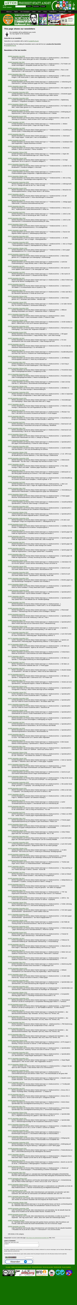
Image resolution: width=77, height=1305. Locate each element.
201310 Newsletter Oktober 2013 (17, 920)
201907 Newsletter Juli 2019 (16, 530)
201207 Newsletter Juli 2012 (16, 1010)
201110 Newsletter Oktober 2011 (17, 1064)
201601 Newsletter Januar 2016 (17, 758)
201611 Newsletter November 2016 (18, 704)
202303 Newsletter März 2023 (16, 290)
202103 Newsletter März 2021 (16, 428)
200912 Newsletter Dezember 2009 (18, 1196)
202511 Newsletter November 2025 (18, 98)
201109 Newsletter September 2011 (18, 1070)
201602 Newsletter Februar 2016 (17, 752)
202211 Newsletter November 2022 (18, 314)
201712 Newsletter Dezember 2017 (18, 632)
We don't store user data (48, 1267)
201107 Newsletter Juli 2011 (16, 1082)
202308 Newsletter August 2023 (17, 260)
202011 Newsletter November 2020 (18, 446)
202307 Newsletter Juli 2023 (16, 266)
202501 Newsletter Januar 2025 (17, 158)
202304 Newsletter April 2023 (16, 284)
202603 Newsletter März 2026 (16, 74)
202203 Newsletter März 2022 (16, 362)
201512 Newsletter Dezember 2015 (18, 764)
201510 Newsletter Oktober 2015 (17, 776)
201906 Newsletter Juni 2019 (16, 536)
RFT (39, 11)
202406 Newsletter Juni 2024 (16, 200)
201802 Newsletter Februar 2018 (17, 626)
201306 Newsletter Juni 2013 (16, 944)
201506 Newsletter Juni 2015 (16, 800)
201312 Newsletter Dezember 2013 (18, 908)
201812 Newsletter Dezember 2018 (18, 572)
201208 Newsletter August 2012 (17, 1004)
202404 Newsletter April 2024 (16, 212)
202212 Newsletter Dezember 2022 (18, 308)
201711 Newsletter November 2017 (18, 638)
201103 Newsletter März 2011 (16, 1106)
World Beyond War (57, 1267)
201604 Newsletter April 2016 (16, 740)
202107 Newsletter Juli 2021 (16, 404)
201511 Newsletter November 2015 (18, 770)
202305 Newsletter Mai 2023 (16, 278)
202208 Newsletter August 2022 (17, 332)
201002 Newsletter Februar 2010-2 (18, 1184)
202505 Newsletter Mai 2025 (16, 134)
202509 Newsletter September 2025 (18, 110)
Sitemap (4, 7)
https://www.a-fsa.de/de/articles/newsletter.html (37, 1237)
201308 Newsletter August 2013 (17, 932)
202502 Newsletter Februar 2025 (17, 152)
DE (3, 5)
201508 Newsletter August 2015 (17, 788)
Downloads (62, 11)
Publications (53, 11)
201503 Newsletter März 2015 (16, 818)
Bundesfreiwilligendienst (37, 1267)
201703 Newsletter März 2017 (16, 680)
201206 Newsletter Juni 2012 (16, 1016)
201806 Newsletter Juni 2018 (16, 602)
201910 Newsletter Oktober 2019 (17, 512)
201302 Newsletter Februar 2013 (17, 968)
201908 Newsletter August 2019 (17, 524)
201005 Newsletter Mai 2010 (16, 1166)
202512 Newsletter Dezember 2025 (18, 92)
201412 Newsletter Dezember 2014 (18, 836)
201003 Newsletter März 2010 (16, 1172)
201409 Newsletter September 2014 (18, 854)
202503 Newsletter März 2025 (16, 146)
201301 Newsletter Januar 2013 (17, 974)
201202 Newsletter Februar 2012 (17, 1040)
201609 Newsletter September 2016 (18, 716)
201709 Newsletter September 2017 (18, 650)
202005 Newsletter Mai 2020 (16, 476)
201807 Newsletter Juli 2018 (16, 596)
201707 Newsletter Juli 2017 (16, 656)
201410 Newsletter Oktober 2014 (17, 848)
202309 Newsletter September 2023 (18, 254)
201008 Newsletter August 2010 (17, 1148)
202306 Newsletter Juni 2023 (16, 272)
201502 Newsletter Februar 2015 (17, 824)
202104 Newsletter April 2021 (16, 422)
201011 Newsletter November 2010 (18, 1130)
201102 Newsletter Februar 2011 (17, 1112)
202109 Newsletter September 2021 (18, 392)
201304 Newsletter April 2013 (16, 956)
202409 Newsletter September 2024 (18, 182)
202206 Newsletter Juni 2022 (16, 344)
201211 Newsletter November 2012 (18, 986)
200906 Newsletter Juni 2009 (16, 1226)
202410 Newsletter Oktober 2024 (17, 176)
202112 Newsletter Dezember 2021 (18, 374)
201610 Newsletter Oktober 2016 (17, 710)
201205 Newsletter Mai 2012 (16, 1022)
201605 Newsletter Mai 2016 (16, 734)
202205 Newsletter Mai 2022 (16, 350)
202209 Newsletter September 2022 (18, 326)
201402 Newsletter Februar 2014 (17, 896)
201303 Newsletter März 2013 (16, 962)
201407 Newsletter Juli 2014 (16, 866)
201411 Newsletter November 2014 (18, 842)
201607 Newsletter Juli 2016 (16, 722)
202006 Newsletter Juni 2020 (16, 470)
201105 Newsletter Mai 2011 (16, 1094)
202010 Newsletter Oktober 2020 (17, 452)
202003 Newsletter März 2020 (16, 488)
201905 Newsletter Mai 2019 (16, 542)
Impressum (9, 7)
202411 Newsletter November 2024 (18, 170)
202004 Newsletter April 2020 (16, 482)
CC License (8, 1267)
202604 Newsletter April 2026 (16, 68)
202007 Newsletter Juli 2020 (16, 464)
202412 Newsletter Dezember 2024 (18, 164)
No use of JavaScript (66, 1267)
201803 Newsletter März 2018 (16, 620)
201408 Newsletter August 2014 (17, 860)
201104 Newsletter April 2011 (16, 1100)
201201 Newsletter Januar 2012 (17, 1046)
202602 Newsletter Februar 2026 (17, 80)
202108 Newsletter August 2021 (17, 398)
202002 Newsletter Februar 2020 (17, 494)
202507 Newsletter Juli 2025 (16, 122)
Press (45, 11)
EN (5, 5)
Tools (69, 11)
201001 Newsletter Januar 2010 (17, 1190)
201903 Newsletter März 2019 (16, 554)
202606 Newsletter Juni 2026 (16, 56)
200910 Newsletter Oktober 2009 (17, 1202)
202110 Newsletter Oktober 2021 (17, 386)
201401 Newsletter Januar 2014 (17, 902)
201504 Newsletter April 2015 (16, 812)
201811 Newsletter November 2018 (18, 578)
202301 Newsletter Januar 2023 (17, 302)
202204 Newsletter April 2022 (16, 356)
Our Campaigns (25, 11)
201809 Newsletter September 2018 (18, 590)
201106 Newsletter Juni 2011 (16, 1088)
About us (8, 11)
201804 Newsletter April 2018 (16, 614)
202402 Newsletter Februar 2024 (17, 224)
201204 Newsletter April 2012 (16, 1028)
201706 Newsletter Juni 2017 (16, 662)
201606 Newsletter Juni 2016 (16, 728)
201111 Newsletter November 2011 (18, 1058)
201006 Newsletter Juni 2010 (16, 1160)
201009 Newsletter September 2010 (18, 1142)
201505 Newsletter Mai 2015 (16, 806)
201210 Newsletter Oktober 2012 (17, 992)
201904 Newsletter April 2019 (16, 548)
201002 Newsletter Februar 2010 (17, 1178)
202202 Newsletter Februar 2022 (17, 368)
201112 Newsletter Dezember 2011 (18, 1052)
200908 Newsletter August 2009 (17, 1214)
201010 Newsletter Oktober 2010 (17, 1136)
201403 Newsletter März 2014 (16, 890)
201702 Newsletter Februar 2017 (17, 686)
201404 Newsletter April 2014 (16, 884)
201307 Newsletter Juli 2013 (16, 938)
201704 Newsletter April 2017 (16, 674)
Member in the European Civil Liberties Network (21, 1267)
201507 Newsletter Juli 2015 (16, 794)
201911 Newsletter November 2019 (18, 506)
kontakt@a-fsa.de (33, 41)
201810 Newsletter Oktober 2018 (17, 584)
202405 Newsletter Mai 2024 (16, 206)
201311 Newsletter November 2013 (18, 914)
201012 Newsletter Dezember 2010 (18, 1124)
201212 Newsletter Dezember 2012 (18, 980)
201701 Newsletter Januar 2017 (17, 692)
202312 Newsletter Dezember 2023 (18, 236)
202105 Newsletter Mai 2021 (16, 416)
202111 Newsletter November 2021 (18, 380)
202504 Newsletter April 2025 (16, 140)
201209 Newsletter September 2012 (18, 998)
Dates (34, 11)
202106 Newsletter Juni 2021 (16, 410)
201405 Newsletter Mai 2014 (16, 878)
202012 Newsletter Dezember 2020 (18, 440)
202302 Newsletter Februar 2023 (17, 296)
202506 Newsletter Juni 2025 (16, 128)
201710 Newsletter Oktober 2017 (17, 644)
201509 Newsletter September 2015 (18, 782)
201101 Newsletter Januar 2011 (17, 1118)
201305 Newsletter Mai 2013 (16, 950)
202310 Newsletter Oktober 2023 (17, 248)
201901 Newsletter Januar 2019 (17, 566)
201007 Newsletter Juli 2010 (16, 1154)
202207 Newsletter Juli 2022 (16, 338)
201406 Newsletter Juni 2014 (16, 872)
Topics (16, 11)
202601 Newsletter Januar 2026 (17, 86)
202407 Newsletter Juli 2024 (16, 194)
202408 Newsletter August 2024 (17, 188)
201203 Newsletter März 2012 (16, 1034)
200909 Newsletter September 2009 (18, 1208)
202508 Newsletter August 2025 (17, 116)
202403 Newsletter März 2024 (16, 218)
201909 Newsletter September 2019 (18, 518)
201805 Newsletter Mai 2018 (16, 608)
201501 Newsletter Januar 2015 (17, 830)
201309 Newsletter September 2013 (18, 926)
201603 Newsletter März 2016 (16, 746)
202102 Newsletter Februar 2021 (17, 434)
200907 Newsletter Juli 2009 (16, 1220)
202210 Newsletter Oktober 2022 (17, 320)
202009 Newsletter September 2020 (18, 458)
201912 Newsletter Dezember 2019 (18, 500)
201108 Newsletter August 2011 (17, 1076)
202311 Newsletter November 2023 (18, 242)
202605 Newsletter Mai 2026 (16, 62)
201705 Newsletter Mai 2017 (16, 668)
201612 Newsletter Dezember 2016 (18, 698)
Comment (22, 1245)
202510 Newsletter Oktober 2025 (17, 104)
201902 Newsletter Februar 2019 (17, 560)
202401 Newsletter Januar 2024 (17, 230)
